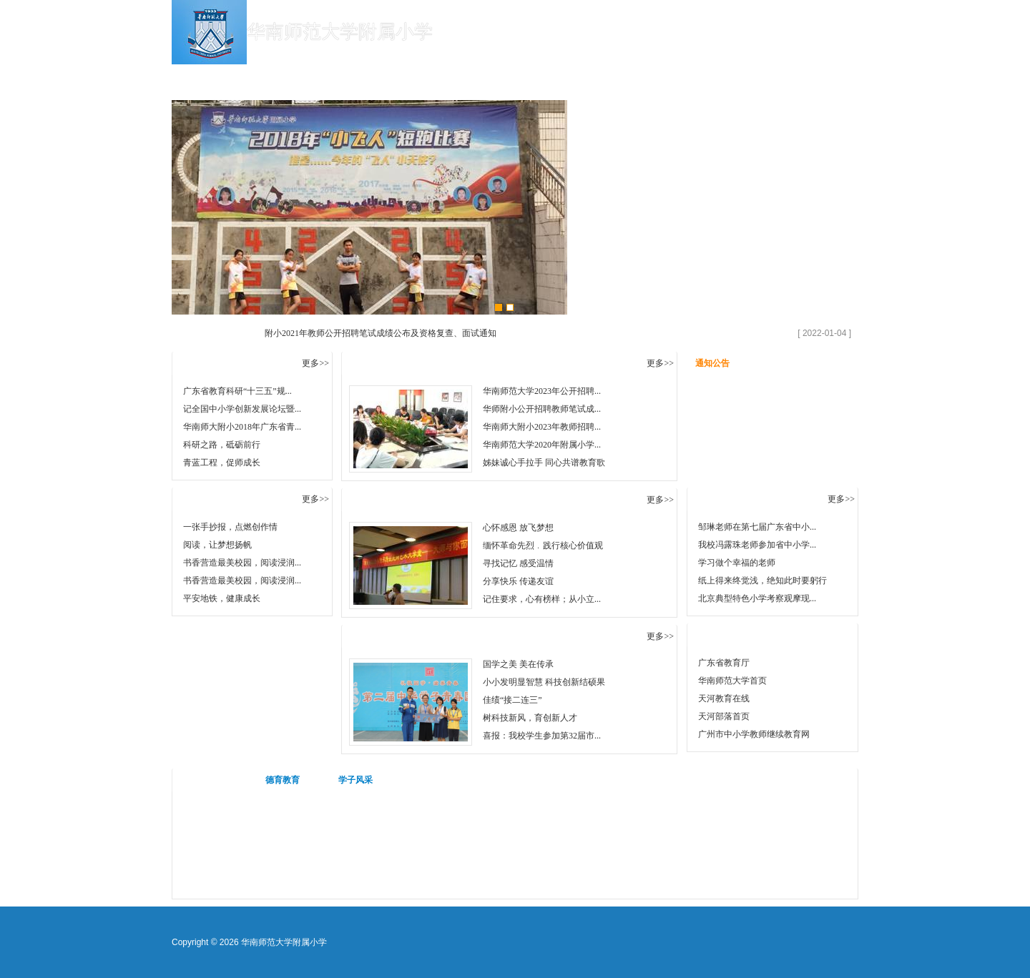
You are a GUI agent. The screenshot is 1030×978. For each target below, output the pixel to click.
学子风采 (355, 780)
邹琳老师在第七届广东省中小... (757, 527)
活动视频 (209, 780)
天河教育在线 (724, 698)
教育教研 (558, 78)
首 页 (214, 78)
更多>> (315, 363)
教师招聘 (815, 78)
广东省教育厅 (724, 663)
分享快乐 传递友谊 (518, 581)
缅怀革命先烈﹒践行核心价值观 (543, 545)
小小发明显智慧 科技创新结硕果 (544, 682)
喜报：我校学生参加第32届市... (542, 736)
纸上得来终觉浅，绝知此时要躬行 (762, 581)
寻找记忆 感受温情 (518, 563)
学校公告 (472, 78)
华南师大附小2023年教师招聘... (542, 427)
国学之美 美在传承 (518, 664)
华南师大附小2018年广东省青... (242, 427)
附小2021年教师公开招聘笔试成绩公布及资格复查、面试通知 (380, 333)
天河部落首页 (724, 716)
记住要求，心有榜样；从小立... (542, 599)
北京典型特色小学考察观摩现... (757, 598)
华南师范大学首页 (732, 681)
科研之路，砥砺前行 (221, 445)
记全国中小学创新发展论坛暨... (242, 409)
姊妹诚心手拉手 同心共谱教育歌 (544, 463)
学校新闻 (386, 78)
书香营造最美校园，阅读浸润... (242, 563)
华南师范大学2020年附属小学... (542, 445)
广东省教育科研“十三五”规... (237, 391)
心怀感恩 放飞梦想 (518, 528)
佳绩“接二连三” (512, 700)
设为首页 (833, 12)
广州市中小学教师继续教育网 (754, 734)
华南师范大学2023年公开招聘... (542, 391)
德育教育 (644, 78)
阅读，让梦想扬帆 (217, 545)
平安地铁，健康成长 (221, 598)
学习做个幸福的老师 (736, 563)
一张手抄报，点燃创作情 (230, 527)
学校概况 (300, 78)
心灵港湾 (729, 78)
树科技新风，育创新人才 (530, 718)
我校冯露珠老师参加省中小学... (757, 545)
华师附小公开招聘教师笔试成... (542, 409)
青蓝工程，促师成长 (221, 463)
